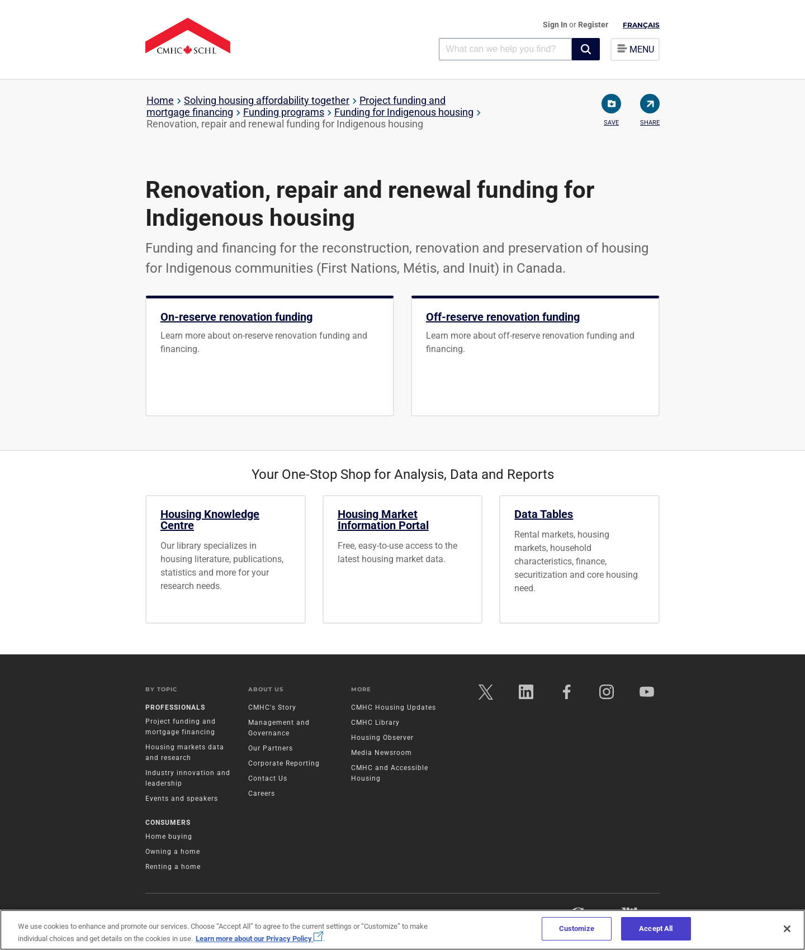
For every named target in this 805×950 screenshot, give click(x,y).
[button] (586, 49)
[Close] (787, 928)
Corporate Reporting (284, 764)
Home (160, 100)
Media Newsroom (381, 753)
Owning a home (172, 852)
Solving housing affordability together (266, 100)
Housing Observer (382, 738)
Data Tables (543, 514)
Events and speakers (181, 799)
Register (593, 24)
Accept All (656, 928)
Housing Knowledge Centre (209, 519)
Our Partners (270, 749)
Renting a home (173, 867)
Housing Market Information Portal (383, 519)
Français (641, 25)
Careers (261, 794)
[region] (402, 930)
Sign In (556, 24)
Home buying (168, 837)
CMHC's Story (272, 708)
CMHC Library (375, 723)
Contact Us (267, 779)
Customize (576, 928)
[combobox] (505, 49)
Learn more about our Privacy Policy (259, 938)
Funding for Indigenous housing (403, 112)
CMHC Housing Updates (393, 708)
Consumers (168, 823)
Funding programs (283, 112)
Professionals (175, 708)
